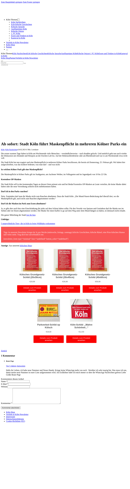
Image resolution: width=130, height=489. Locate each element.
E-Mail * (4, 384)
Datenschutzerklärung (15, 422)
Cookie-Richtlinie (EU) (15, 424)
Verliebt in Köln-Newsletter (17, 42)
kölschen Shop (26, 246)
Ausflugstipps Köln (19, 29)
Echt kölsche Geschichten (21, 24)
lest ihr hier (30, 215)
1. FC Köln (15, 33)
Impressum (10, 420)
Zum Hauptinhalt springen (11, 2)
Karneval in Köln (18, 38)
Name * (4, 381)
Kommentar (6, 406)
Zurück (4, 351)
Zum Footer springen (31, 2)
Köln (2, 150)
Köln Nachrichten (18, 22)
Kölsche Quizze (17, 31)
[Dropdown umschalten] (18, 19)
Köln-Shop (5, 58)
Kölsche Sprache (18, 27)
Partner (9, 47)
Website (4, 387)
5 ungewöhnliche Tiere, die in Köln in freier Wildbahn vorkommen (28, 223)
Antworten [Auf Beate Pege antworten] (21, 366)
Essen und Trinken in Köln (22, 36)
